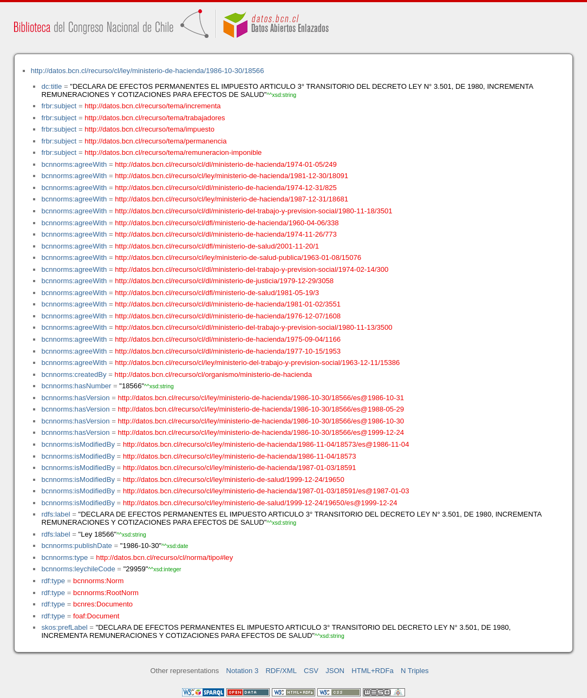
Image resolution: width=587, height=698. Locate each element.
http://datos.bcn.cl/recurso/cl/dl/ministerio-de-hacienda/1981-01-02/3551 (228, 304)
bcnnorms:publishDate (76, 546)
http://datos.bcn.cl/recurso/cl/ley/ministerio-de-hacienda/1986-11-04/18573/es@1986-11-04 (266, 444)
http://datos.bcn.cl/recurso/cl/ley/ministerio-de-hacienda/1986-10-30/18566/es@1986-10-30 (261, 421)
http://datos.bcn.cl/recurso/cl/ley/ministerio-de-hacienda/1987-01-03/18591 (239, 468)
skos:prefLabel (64, 627)
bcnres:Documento (103, 604)
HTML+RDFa (372, 671)
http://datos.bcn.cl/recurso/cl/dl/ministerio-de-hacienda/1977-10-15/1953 (228, 351)
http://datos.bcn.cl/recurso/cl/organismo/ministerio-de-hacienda (213, 374)
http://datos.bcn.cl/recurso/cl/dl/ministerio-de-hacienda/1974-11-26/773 (226, 234)
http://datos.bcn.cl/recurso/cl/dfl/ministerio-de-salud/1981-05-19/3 (217, 293)
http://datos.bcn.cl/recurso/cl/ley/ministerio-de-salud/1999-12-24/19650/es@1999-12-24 (260, 503)
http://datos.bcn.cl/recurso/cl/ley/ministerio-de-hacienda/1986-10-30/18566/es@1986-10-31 (261, 398)
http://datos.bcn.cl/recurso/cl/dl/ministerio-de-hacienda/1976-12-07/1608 (228, 316)
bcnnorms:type (64, 557)
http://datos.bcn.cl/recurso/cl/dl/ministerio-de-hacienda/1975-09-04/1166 (228, 339)
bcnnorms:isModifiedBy (78, 444)
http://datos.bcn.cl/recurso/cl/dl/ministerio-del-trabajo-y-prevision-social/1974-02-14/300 (251, 269)
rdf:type (53, 581)
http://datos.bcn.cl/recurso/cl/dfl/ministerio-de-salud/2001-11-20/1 (217, 246)
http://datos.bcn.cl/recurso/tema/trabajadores (154, 118)
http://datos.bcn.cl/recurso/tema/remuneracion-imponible (173, 152)
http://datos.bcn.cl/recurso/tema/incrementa (152, 106)
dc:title (51, 86)
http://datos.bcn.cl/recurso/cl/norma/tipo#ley (164, 557)
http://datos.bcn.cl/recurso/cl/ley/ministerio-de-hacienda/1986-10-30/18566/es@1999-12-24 (261, 432)
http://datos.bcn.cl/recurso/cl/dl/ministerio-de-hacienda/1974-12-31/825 (226, 188)
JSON (334, 671)
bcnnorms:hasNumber (76, 386)
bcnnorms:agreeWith (74, 164)
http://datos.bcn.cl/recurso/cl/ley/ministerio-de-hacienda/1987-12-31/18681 (231, 199)
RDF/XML (281, 671)
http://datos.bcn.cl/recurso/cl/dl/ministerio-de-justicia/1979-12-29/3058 (224, 281)
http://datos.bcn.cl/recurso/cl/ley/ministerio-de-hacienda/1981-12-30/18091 (231, 176)
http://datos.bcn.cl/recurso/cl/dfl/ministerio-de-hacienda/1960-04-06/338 (226, 223)
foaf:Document (96, 616)
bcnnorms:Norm (98, 581)
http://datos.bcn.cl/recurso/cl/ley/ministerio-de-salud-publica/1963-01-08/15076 (238, 257)
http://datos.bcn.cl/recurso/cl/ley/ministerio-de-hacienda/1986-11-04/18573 (239, 456)
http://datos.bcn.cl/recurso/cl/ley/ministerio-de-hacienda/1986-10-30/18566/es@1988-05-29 (261, 409)
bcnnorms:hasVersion (75, 398)
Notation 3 (242, 671)
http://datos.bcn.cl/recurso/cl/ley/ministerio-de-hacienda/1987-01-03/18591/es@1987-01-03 (266, 491)
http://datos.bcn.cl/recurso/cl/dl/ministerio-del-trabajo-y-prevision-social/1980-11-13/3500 (253, 327)
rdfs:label (55, 514)
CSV (311, 671)
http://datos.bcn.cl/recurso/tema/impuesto (149, 129)
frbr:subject (58, 106)
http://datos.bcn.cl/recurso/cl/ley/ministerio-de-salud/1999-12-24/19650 (233, 479)
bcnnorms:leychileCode (78, 569)
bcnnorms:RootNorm (106, 593)
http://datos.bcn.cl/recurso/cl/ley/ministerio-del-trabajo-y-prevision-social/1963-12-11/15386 (257, 362)
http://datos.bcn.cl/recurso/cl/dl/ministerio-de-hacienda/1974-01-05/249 (226, 164)
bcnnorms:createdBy (73, 374)
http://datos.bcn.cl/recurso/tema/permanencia (155, 141)
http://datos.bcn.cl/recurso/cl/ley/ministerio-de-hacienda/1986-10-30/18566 (147, 71)
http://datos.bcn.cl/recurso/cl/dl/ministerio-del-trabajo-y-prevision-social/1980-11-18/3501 (253, 211)
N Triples (415, 671)
